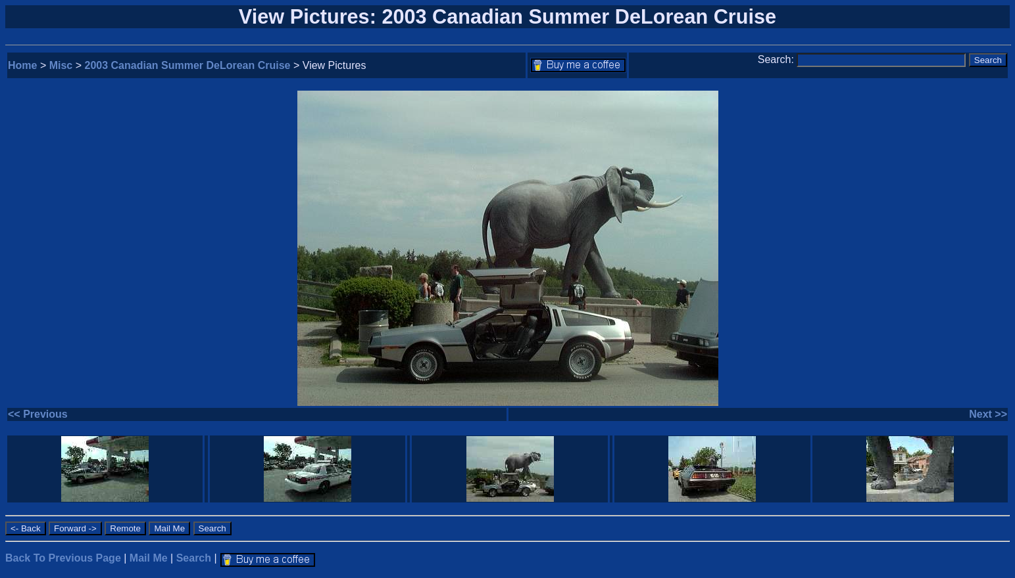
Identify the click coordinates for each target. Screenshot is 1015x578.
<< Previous (38, 414)
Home (22, 65)
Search (193, 558)
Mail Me (149, 558)
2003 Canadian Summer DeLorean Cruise (188, 65)
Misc (61, 65)
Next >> (988, 414)
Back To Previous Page (63, 558)
